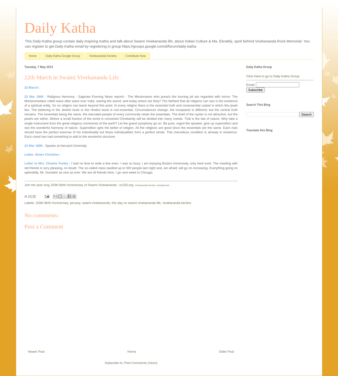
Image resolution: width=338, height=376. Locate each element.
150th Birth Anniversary (52, 203)
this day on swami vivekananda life (136, 203)
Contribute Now (135, 56)
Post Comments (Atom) (140, 363)
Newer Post (36, 351)
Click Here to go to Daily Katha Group (273, 76)
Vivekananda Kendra (102, 56)
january (75, 203)
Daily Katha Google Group (63, 56)
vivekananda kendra (177, 203)
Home (33, 56)
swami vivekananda (96, 203)
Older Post (226, 351)
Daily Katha (60, 28)
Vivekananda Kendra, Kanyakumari (152, 185)
